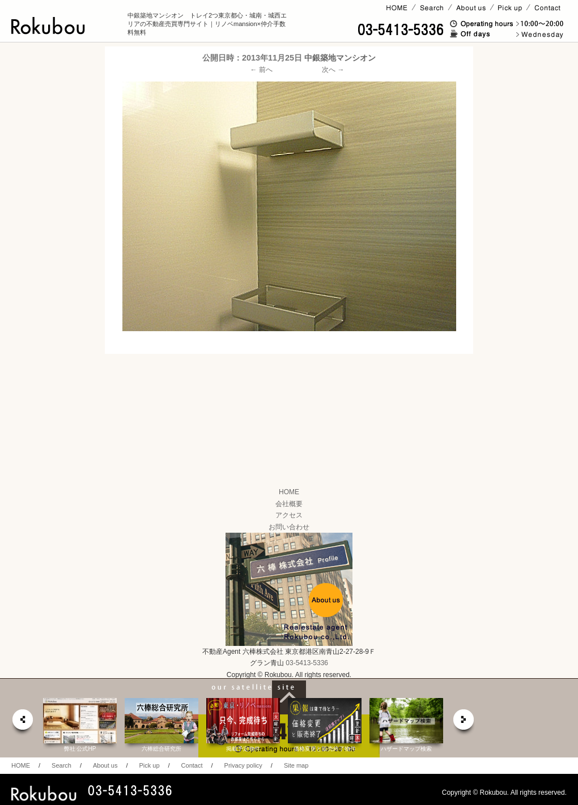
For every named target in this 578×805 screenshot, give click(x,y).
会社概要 (289, 504)
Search (61, 765)
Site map (296, 765)
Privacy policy (243, 765)
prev (22, 722)
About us (105, 765)
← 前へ (261, 70)
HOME (289, 492)
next (464, 722)
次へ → (333, 70)
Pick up (149, 765)
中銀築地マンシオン (340, 57)
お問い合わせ (289, 527)
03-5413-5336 (307, 663)
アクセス (289, 515)
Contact (192, 765)
